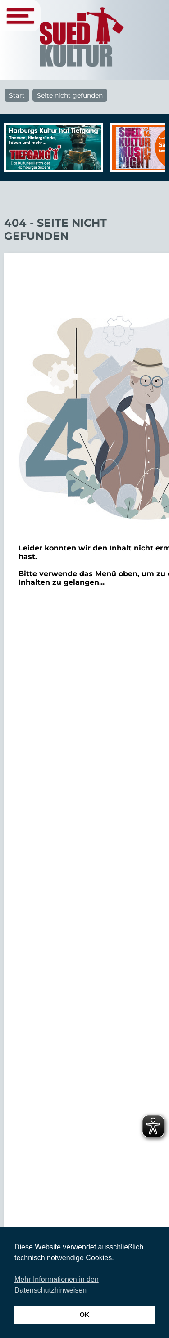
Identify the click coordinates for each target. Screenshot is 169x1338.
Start (17, 95)
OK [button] (85, 1314)
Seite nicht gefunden (70, 95)
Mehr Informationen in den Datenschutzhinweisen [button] (56, 1284)
